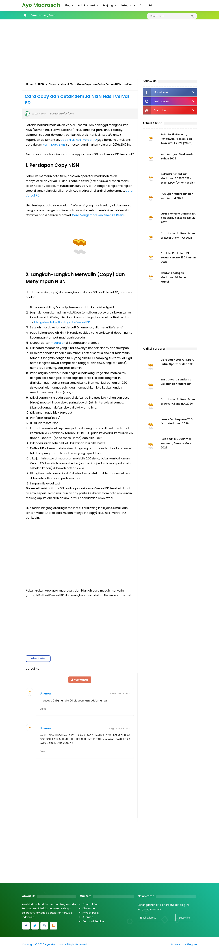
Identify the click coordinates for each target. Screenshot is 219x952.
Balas (43, 708)
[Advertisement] (109, 48)
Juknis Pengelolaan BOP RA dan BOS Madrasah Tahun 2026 (176, 218)
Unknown (46, 693)
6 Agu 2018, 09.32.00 (119, 728)
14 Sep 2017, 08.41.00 (119, 693)
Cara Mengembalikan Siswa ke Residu (98, 215)
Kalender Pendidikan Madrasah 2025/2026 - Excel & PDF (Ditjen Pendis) (178, 178)
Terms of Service (93, 921)
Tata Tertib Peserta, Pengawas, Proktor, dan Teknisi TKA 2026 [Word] (177, 139)
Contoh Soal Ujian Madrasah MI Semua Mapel (174, 277)
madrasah (58, 343)
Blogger (192, 944)
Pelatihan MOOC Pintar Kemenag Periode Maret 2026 (177, 443)
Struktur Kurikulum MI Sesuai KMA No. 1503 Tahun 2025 (178, 257)
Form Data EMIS (54, 145)
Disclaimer (89, 908)
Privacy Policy (91, 913)
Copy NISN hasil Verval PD (78, 140)
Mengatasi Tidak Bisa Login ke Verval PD (62, 322)
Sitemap (88, 917)
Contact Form (91, 904)
